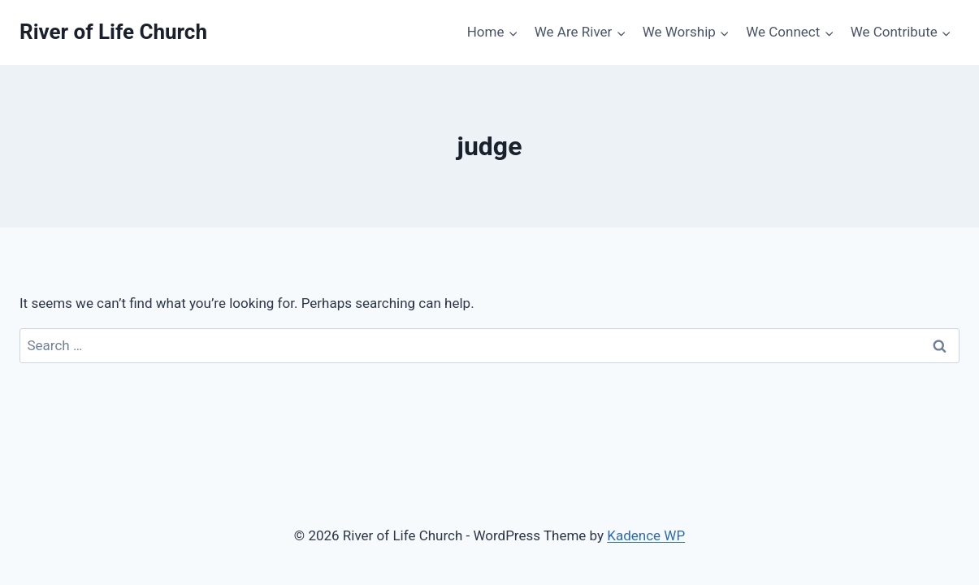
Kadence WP (646, 535)
